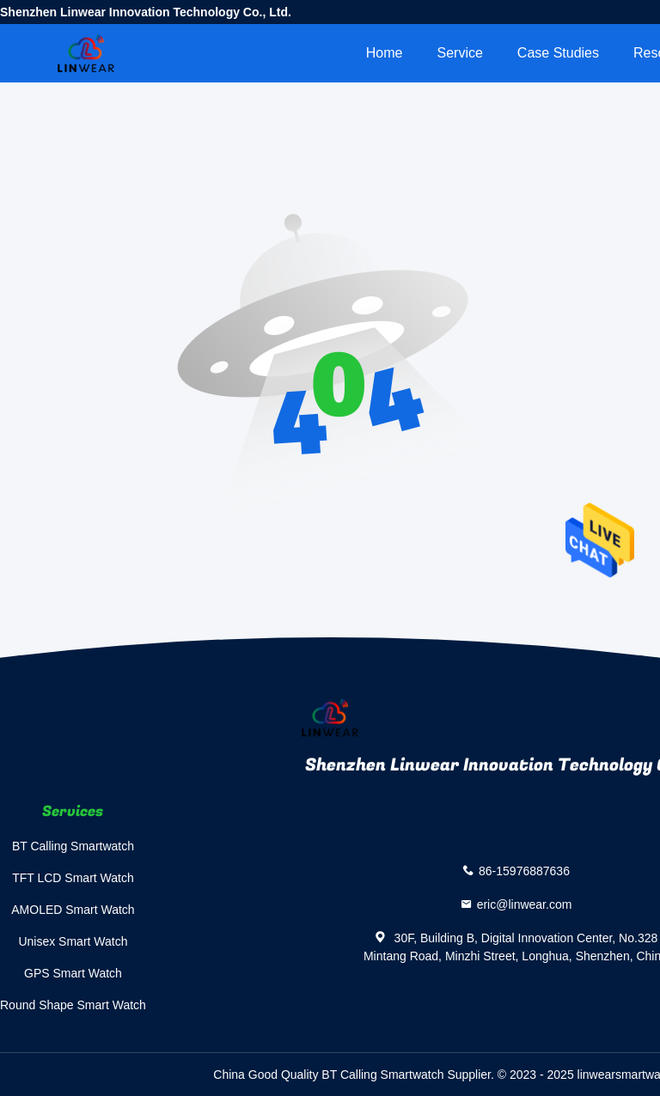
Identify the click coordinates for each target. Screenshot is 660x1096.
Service (459, 53)
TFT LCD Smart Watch (73, 878)
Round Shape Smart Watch (73, 1005)
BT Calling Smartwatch (73, 846)
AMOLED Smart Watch (72, 909)
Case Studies (558, 53)
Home (384, 53)
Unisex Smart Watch (72, 941)
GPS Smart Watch (73, 973)
